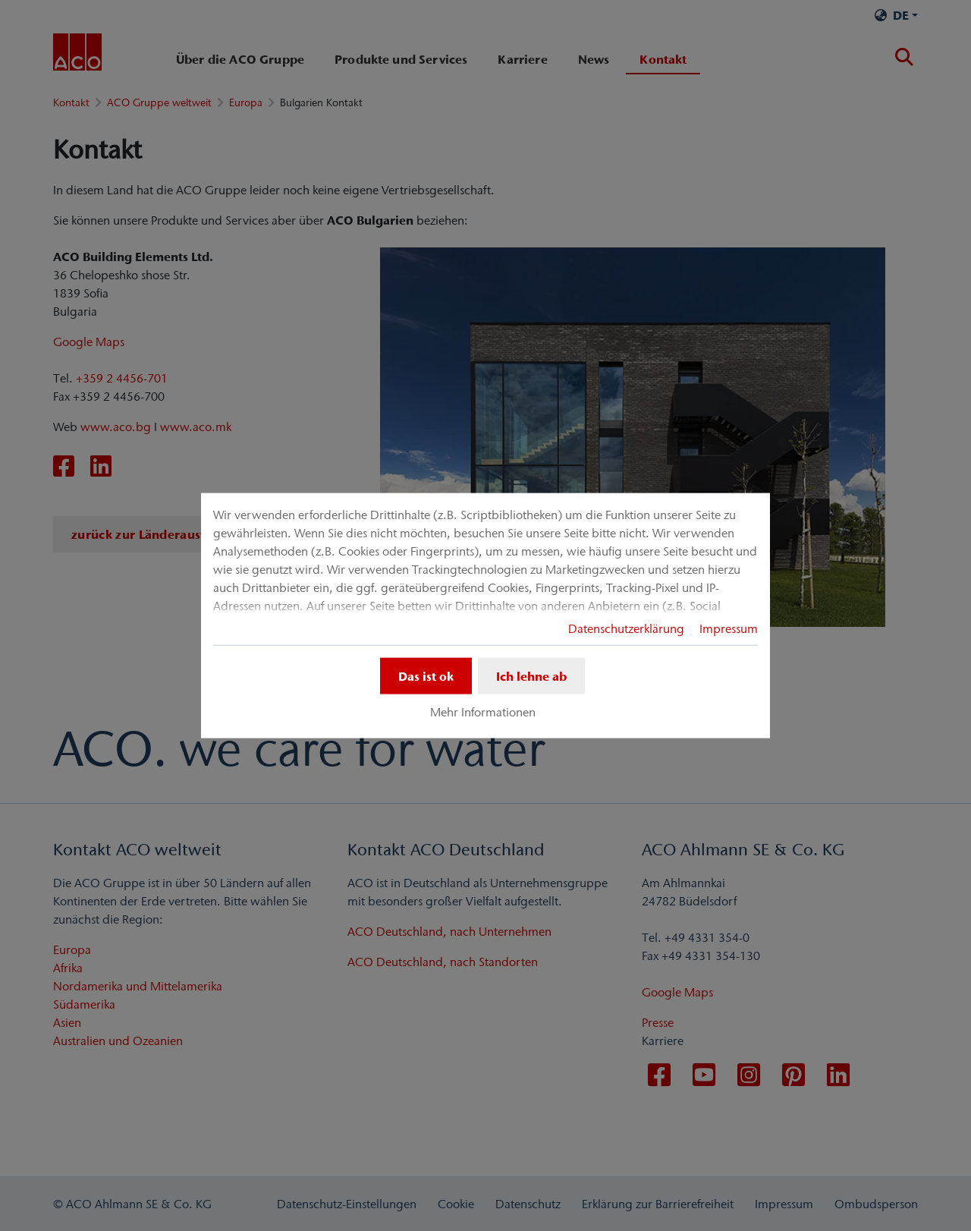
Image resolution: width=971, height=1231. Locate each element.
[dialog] (485, 615)
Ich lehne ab (531, 676)
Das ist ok (426, 676)
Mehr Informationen (483, 711)
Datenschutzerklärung (626, 628)
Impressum (728, 628)
